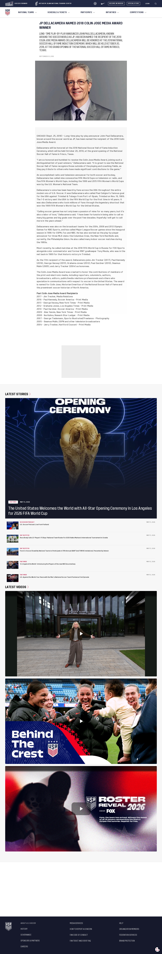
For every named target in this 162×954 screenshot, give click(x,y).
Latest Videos (16, 587)
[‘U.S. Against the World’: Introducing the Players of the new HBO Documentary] (12, 565)
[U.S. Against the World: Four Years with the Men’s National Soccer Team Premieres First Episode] (12, 578)
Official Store (133, 3)
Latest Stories (18, 394)
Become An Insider (116, 3)
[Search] (156, 4)
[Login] (147, 4)
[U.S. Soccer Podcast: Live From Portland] (12, 525)
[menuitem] (27, 12)
